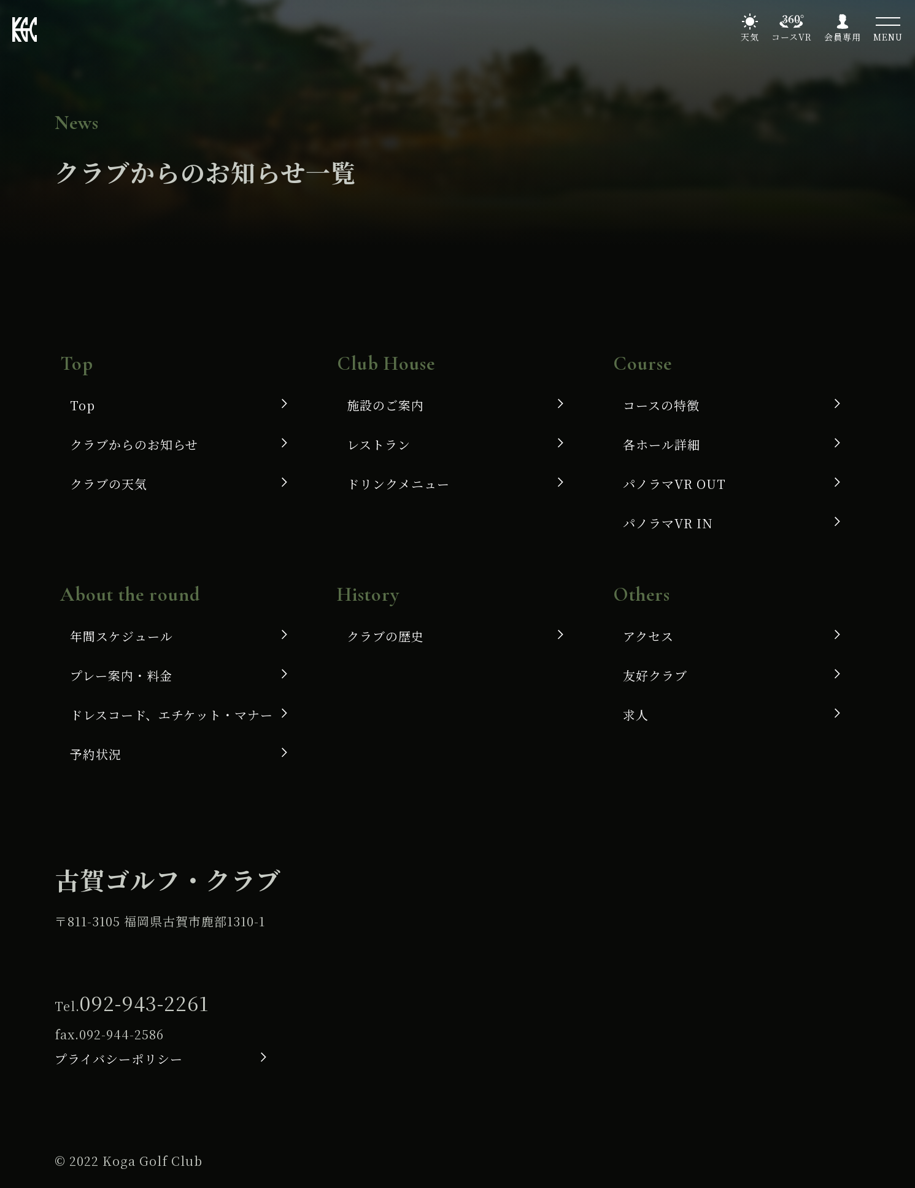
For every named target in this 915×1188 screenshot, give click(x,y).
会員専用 (842, 37)
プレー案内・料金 (121, 675)
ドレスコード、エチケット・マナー (171, 715)
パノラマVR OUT (674, 484)
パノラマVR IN (668, 523)
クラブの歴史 (385, 636)
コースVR (791, 37)
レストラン (379, 444)
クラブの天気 (108, 484)
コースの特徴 (661, 405)
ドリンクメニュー (398, 484)
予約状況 (96, 754)
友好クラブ (655, 675)
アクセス (648, 636)
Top (82, 405)
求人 (636, 715)
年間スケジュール (121, 636)
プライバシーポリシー (119, 1059)
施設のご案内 (385, 405)
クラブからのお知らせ (134, 444)
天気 (750, 37)
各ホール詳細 (661, 444)
